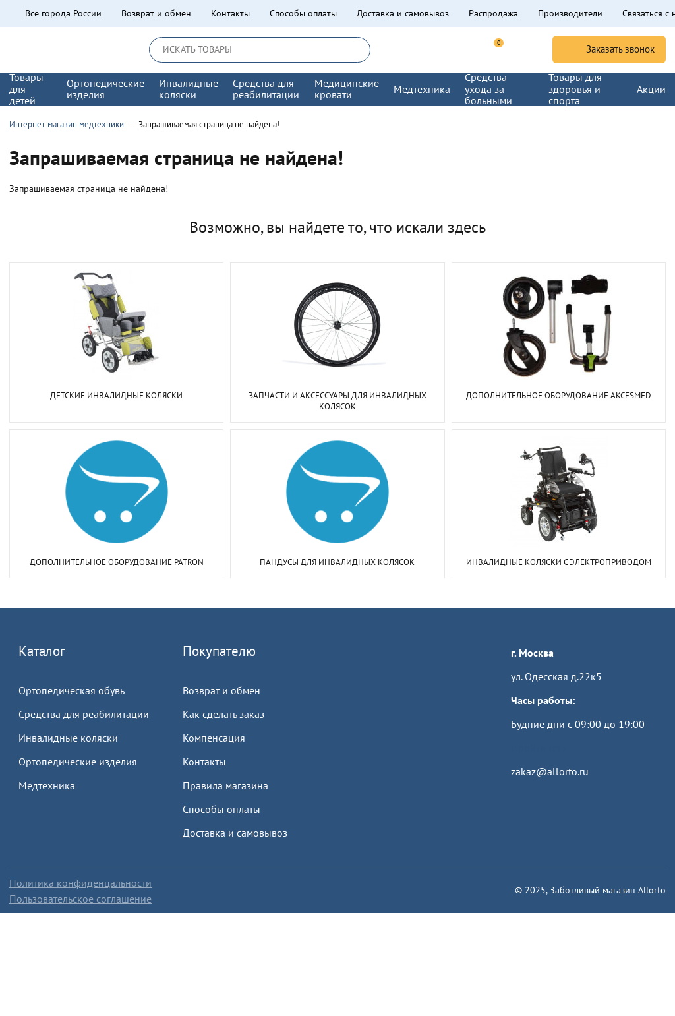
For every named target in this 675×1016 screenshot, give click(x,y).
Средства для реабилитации (83, 714)
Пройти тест (538, 747)
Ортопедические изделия (77, 761)
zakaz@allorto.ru (550, 771)
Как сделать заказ (223, 714)
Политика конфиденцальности (80, 882)
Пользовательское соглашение (80, 898)
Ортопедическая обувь (71, 690)
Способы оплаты (303, 13)
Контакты (230, 13)
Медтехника (46, 785)
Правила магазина (225, 785)
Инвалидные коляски (68, 737)
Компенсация (214, 737)
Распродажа (493, 13)
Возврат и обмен (156, 13)
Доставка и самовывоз (403, 13)
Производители (570, 13)
